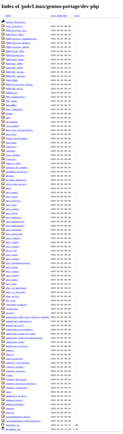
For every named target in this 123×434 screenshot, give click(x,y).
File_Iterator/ (14, 26)
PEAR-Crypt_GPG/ (15, 51)
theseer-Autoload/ (16, 379)
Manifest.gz (13, 425)
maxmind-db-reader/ (17, 167)
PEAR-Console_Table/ (17, 47)
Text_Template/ (14, 109)
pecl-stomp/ (13, 258)
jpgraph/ (11, 150)
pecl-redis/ (13, 246)
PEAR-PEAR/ (12, 80)
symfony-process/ (16, 371)
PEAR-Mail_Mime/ (15, 59)
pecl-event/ (13, 209)
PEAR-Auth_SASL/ (15, 34)
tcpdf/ (9, 375)
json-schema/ (13, 155)
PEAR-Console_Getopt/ (18, 42)
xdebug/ (10, 408)
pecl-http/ (12, 213)
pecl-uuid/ (12, 267)
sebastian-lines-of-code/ (21, 333)
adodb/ (9, 113)
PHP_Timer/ (12, 101)
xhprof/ (10, 412)
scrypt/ (10, 312)
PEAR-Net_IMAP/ (14, 63)
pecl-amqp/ (12, 192)
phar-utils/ (13, 296)
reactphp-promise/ (16, 304)
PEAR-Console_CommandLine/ (21, 38)
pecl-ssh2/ (12, 254)
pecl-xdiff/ (13, 275)
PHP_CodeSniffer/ (16, 96)
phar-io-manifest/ (16, 288)
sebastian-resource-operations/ (24, 337)
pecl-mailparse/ (15, 221)
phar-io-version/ (16, 292)
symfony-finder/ (15, 366)
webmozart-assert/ (16, 396)
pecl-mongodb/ (14, 229)
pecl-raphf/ (13, 242)
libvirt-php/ (13, 163)
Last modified (59, 15)
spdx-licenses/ (14, 358)
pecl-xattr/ (13, 271)
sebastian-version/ (17, 346)
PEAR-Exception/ (15, 55)
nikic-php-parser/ (16, 184)
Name (8, 15)
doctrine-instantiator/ (19, 130)
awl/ (8, 117)
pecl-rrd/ (11, 250)
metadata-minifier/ (17, 171)
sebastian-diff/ (15, 325)
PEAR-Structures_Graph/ (19, 84)
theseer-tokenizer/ (17, 387)
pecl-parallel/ (14, 233)
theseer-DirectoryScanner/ (21, 383)
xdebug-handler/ (15, 404)
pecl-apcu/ (12, 196)
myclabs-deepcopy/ (16, 179)
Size (76, 15)
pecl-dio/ (11, 204)
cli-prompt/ (13, 125)
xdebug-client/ (14, 400)
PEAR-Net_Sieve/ (15, 71)
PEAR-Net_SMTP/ (14, 67)
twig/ (9, 391)
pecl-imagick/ (14, 217)
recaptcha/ (12, 308)
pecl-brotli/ (13, 200)
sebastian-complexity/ (19, 321)
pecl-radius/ (13, 238)
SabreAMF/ (11, 105)
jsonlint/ (11, 159)
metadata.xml (13, 429)
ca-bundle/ (12, 121)
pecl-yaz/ (11, 283)
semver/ (10, 350)
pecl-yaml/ (12, 279)
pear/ (9, 188)
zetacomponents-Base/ (18, 416)
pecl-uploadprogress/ (18, 263)
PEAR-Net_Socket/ (16, 76)
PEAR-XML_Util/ (14, 88)
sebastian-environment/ (19, 329)
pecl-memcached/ (15, 225)
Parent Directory (16, 22)
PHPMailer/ (12, 92)
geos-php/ (11, 142)
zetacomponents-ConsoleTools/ (23, 420)
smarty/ (10, 354)
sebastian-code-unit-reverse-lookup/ (27, 317)
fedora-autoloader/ (17, 138)
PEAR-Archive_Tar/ (16, 30)
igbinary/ (11, 146)
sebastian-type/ (15, 342)
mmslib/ (10, 175)
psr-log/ (11, 300)
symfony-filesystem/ (17, 362)
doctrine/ (11, 134)
